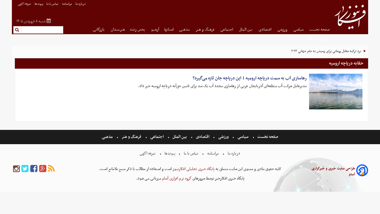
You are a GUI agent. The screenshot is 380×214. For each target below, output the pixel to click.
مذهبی (185, 29)
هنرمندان (118, 29)
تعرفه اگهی (24, 4)
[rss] (51, 169)
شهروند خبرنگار (318, 38)
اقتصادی (265, 29)
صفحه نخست (319, 29)
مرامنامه (67, 4)
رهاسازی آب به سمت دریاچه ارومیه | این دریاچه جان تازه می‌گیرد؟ (250, 78)
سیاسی (298, 29)
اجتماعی (227, 29)
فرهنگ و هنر (205, 29)
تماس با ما (52, 4)
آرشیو (155, 29)
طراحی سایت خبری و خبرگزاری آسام (333, 171)
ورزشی (282, 29)
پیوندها (38, 4)
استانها (169, 29)
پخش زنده (138, 29)
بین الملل (246, 29)
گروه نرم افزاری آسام (176, 178)
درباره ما (80, 4)
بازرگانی (99, 29)
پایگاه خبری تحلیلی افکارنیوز (193, 169)
